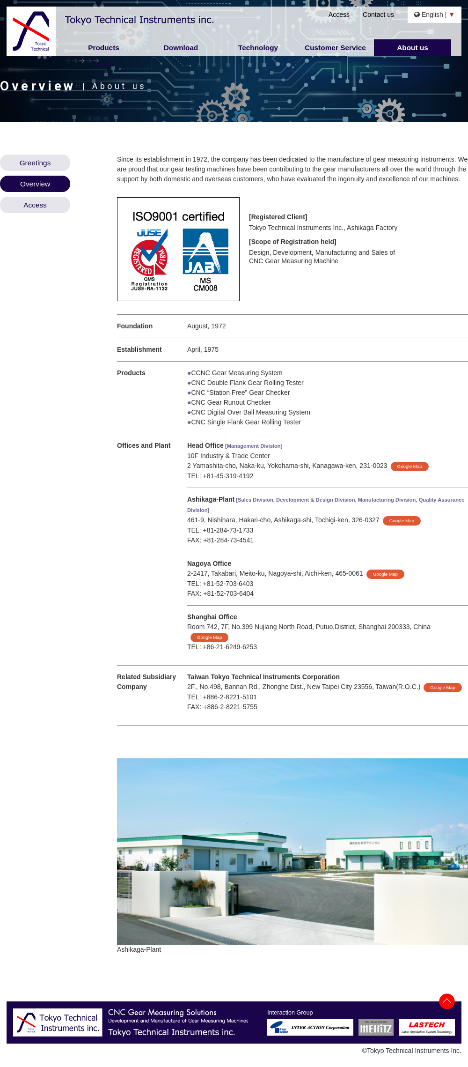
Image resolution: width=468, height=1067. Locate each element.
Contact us (378, 14)
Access (339, 14)
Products (103, 48)
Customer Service (335, 48)
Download (181, 48)
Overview (35, 184)
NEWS (103, 64)
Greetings (35, 163)
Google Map (409, 466)
